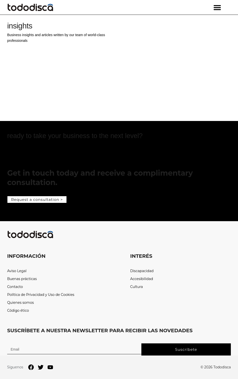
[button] (217, 7)
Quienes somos (20, 303)
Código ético (18, 310)
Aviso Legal (17, 271)
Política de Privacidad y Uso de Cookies (40, 295)
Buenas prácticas (22, 279)
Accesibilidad (141, 279)
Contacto (15, 287)
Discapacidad (142, 271)
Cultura (136, 287)
